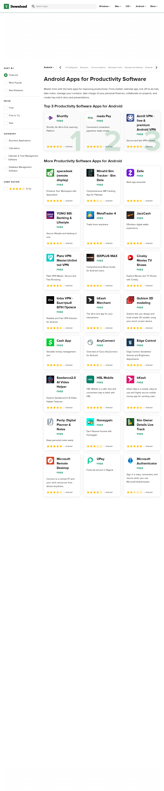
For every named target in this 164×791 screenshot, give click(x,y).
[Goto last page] (154, 503)
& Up (17, 189)
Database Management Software (18, 169)
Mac (117, 6)
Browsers (84, 67)
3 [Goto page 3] (63, 503)
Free (9, 108)
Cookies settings (94, 678)
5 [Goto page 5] (80, 503)
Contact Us (50, 664)
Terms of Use (92, 658)
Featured (11, 75)
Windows (104, 6)
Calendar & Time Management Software (21, 158)
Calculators (12, 148)
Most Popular (13, 83)
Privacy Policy (92, 653)
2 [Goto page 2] (55, 503)
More (154, 6)
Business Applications (17, 141)
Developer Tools (115, 67)
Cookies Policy (93, 664)
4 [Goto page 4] (72, 503)
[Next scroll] (156, 67)
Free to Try (12, 115)
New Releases (13, 90)
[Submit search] (33, 6)
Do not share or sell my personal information (97, 671)
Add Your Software (54, 658)
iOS (127, 6)
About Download (53, 653)
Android (140, 6)
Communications (98, 67)
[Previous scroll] (60, 67)
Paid (8, 123)
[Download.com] (15, 6)
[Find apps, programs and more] (64, 6)
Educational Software (134, 67)
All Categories (72, 67)
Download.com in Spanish (57, 669)
